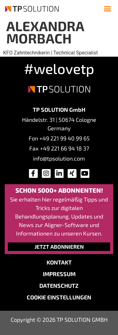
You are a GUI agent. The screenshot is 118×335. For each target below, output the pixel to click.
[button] (108, 9)
